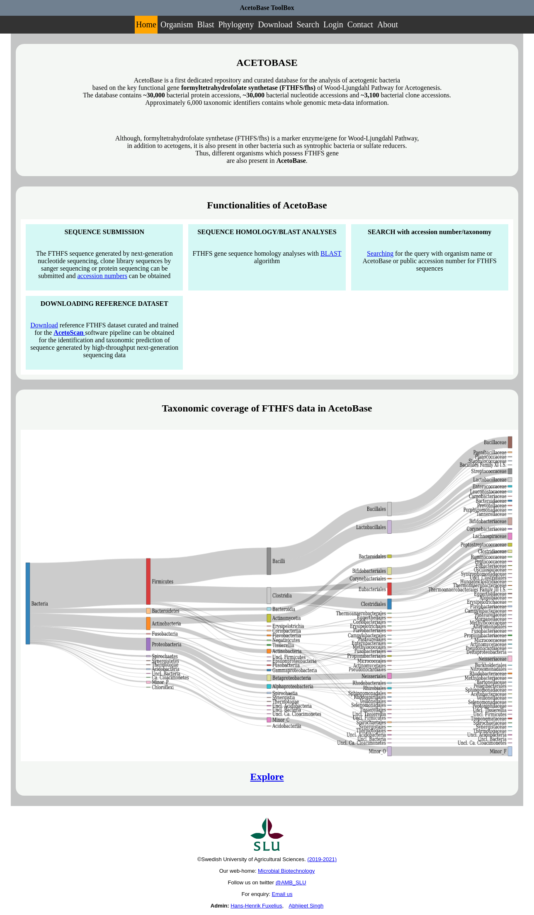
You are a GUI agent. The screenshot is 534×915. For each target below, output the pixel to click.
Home (146, 24)
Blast (205, 24)
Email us (282, 894)
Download (275, 24)
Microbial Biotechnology (286, 871)
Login (333, 24)
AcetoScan (69, 332)
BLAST (330, 253)
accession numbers (102, 275)
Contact (360, 24)
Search (308, 24)
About (387, 24)
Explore (267, 776)
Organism (176, 24)
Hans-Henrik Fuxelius (256, 906)
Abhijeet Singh (306, 906)
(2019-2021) (322, 859)
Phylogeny (236, 24)
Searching (380, 253)
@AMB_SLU (290, 882)
